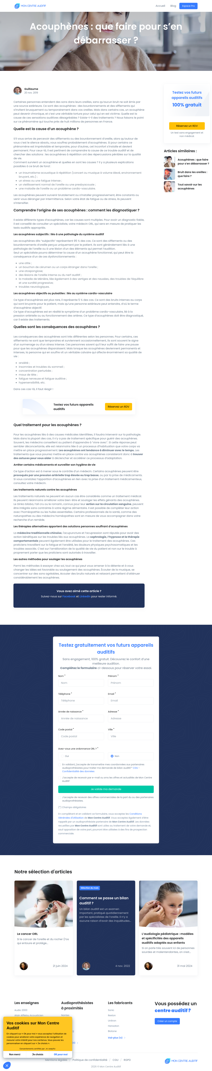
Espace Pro (188, 6)
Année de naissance (70, 711)
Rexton (112, 1015)
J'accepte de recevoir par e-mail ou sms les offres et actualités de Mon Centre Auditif (107, 779)
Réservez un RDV (118, 407)
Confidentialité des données (78, 771)
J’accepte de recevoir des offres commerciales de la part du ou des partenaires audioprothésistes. (108, 799)
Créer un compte (167, 1021)
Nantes (65, 1015)
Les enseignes (26, 1002)
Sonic (111, 1010)
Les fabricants (120, 1002)
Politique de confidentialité (90, 1060)
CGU (135, 768)
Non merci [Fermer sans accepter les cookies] (14, 1054)
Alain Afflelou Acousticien (28, 1015)
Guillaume (31, 89)
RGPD (127, 1060)
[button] (7, 1065)
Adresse (112, 711)
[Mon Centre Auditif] (30, 6)
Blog (173, 6)
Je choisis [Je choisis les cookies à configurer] (37, 1054)
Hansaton (113, 1026)
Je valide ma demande (106, 789)
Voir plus (117, 1037)
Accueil (160, 6)
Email (111, 694)
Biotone (112, 1031)
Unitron (112, 1020)
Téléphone (64, 694)
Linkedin (84, 596)
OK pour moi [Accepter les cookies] (61, 1054)
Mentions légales (56, 1060)
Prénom (112, 676)
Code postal (65, 729)
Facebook (69, 596)
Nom (61, 676)
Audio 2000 (20, 1010)
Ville (110, 729)
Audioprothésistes (82, 1005)
